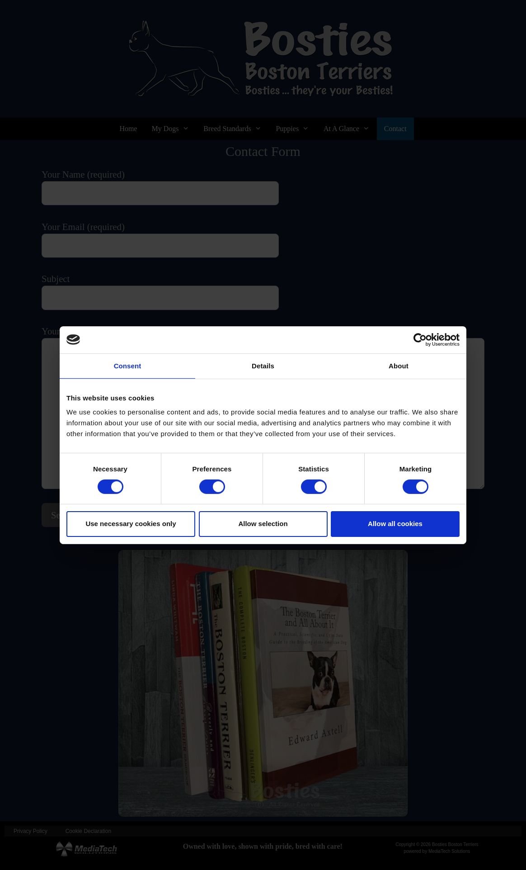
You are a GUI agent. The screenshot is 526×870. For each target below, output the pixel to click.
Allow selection (262, 523)
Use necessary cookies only (130, 523)
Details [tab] (263, 365)
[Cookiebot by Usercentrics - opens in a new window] (420, 339)
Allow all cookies (395, 523)
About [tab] (399, 365)
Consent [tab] (127, 365)
